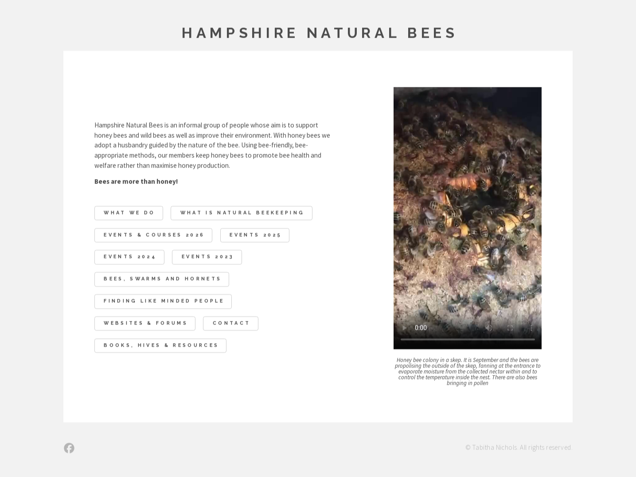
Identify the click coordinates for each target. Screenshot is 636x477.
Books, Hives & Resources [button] (161, 346)
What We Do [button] (129, 213)
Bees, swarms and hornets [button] (163, 279)
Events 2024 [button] (130, 258)
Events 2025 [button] (256, 235)
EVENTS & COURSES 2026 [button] (154, 235)
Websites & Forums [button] (146, 324)
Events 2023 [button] (208, 258)
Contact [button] (231, 324)
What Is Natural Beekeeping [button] (242, 213)
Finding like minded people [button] (164, 302)
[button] (69, 448)
